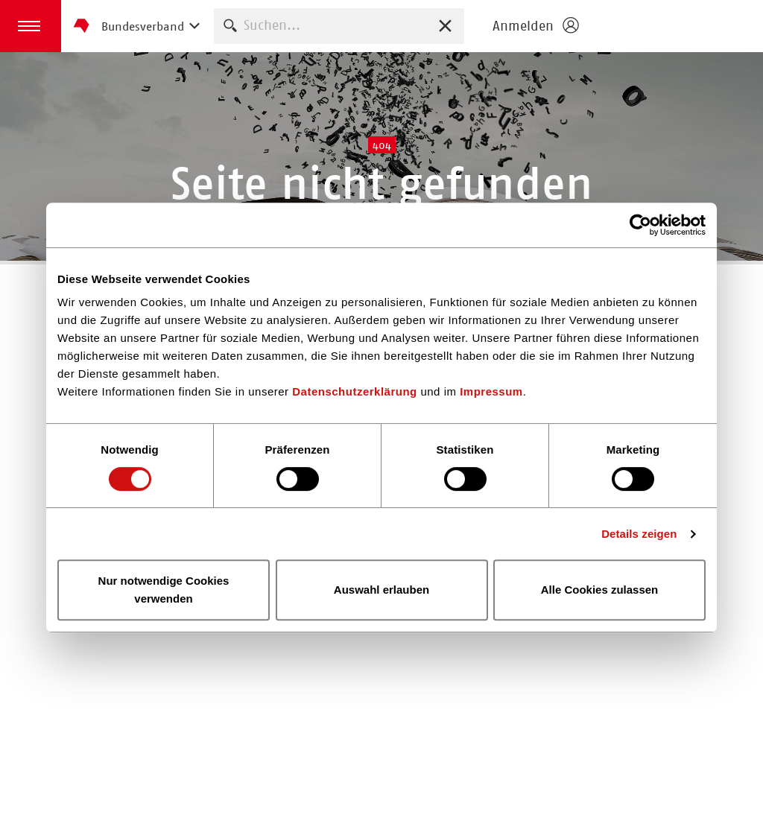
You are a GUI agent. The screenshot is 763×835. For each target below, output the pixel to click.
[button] (30, 26)
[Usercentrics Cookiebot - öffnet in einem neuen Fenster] (640, 225)
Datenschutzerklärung (354, 391)
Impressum (491, 391)
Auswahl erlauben (381, 589)
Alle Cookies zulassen (600, 589)
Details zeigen (639, 533)
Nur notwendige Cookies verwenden (163, 589)
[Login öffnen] (535, 26)
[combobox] (339, 25)
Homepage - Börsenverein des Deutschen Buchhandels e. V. (675, 26)
